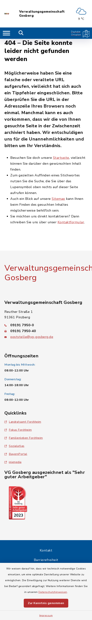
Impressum (46, 615)
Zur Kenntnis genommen (46, 603)
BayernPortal (15, 454)
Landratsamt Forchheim (22, 422)
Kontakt (46, 550)
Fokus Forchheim (18, 430)
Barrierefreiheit (46, 560)
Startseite (61, 158)
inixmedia (13, 462)
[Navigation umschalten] (6, 33)
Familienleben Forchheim (23, 438)
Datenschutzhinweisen (52, 592)
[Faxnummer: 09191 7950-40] (46, 331)
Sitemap (58, 199)
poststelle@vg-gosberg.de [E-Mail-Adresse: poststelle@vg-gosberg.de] (31, 337)
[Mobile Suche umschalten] (21, 33)
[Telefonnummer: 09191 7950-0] (46, 325)
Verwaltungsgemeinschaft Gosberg (42, 14)
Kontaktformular (71, 222)
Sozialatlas (14, 446)
